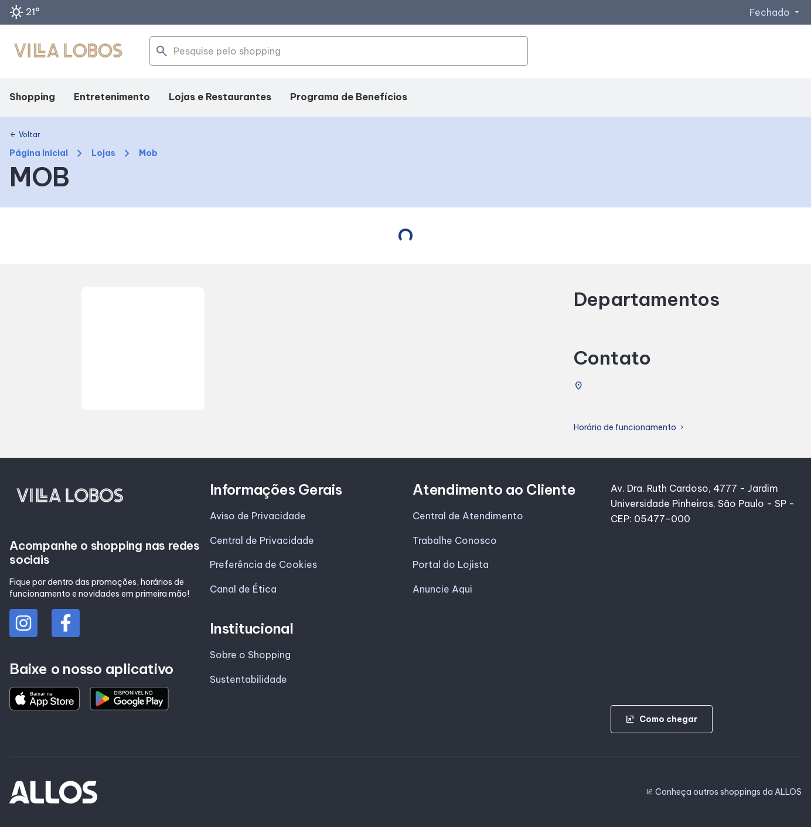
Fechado (775, 12)
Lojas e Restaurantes (220, 97)
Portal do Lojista (451, 564)
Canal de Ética (243, 589)
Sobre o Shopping (250, 655)
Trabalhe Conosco (455, 540)
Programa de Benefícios (348, 97)
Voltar (24, 135)
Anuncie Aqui (442, 589)
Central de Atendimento (468, 516)
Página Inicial (38, 153)
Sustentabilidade (248, 679)
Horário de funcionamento (630, 428)
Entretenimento (112, 97)
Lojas (103, 153)
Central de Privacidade (262, 540)
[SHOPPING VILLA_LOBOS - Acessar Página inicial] (68, 52)
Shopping (32, 97)
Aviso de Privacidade (258, 516)
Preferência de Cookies (263, 564)
